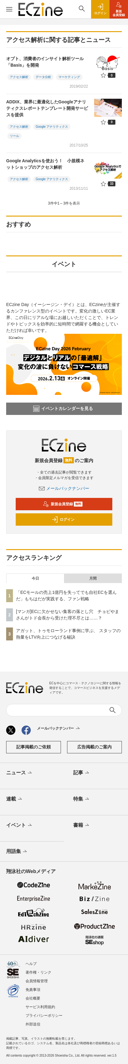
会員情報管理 (37, 981)
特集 (81, 799)
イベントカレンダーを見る (63, 409)
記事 (81, 773)
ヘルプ (31, 964)
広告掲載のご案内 (94, 746)
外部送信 (33, 1024)
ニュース (19, 773)
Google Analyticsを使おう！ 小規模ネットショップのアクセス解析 (45, 164)
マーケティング (69, 77)
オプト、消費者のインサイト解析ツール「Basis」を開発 (45, 62)
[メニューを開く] (9, 9)
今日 (35, 578)
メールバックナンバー (64, 488)
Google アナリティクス (52, 126)
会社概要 (33, 998)
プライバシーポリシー (44, 1015)
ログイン (63, 519)
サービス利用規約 (40, 1007)
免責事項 (33, 989)
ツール (14, 136)
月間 (93, 578)
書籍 (81, 825)
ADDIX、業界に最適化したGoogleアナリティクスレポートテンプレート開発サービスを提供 (47, 108)
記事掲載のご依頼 (33, 746)
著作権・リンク (38, 972)
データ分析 (43, 77)
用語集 (17, 852)
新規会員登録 (62, 504)
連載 (14, 799)
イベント (19, 825)
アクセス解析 (19, 77)
